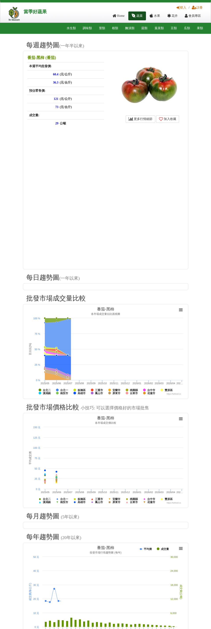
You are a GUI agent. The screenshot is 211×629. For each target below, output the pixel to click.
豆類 (174, 28)
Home (118, 15)
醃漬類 (129, 28)
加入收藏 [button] (167, 119)
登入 (181, 7)
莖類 (102, 28)
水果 (155, 15)
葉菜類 (159, 28)
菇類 (144, 28)
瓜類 (187, 28)
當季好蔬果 (35, 11)
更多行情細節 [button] (141, 119)
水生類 (71, 28)
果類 (200, 28)
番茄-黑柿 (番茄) (41, 57)
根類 (115, 28)
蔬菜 (137, 15)
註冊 (197, 7)
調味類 (87, 28)
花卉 (172, 15)
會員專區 (193, 15)
